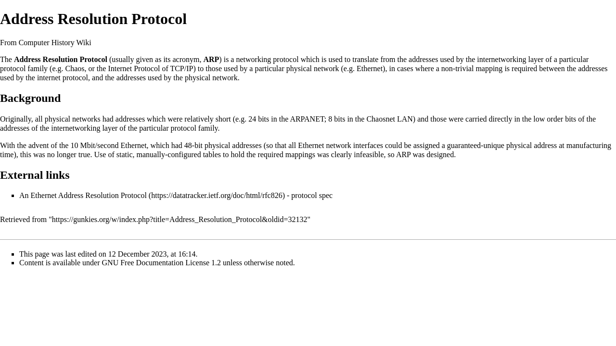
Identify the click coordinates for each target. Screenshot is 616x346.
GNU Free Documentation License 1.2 (161, 263)
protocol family (24, 68)
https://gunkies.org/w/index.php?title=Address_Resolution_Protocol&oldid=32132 (180, 219)
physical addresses (233, 145)
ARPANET (307, 119)
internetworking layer (510, 59)
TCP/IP (181, 68)
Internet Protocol (134, 68)
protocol (285, 59)
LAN (405, 119)
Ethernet (370, 68)
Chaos (75, 68)
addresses (423, 59)
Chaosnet (380, 119)
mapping (488, 68)
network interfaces (354, 145)
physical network (312, 68)
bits (263, 119)
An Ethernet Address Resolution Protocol (83, 195)
